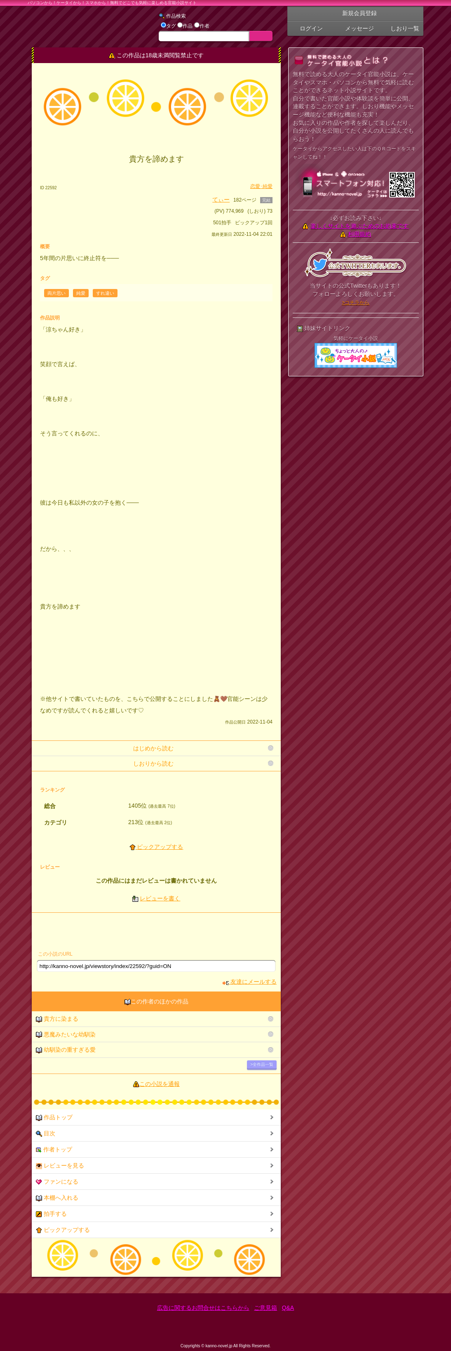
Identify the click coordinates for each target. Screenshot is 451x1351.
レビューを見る (60, 1165)
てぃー (221, 199)
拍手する (51, 1213)
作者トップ (54, 1149)
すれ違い (105, 293)
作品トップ (54, 1117)
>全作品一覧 (261, 1064)
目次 (45, 1133)
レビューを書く (160, 898)
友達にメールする (250, 981)
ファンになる (57, 1181)
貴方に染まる (57, 1018)
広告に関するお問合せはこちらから (203, 1307)
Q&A (288, 1307)
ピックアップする (156, 846)
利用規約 (359, 234)
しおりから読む (153, 763)
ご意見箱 (265, 1307)
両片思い (56, 293)
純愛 (80, 293)
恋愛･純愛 (261, 186)
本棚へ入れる (57, 1197)
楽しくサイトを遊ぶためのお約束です (359, 226)
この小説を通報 (159, 1084)
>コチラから (355, 302)
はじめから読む (153, 748)
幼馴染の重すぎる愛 (66, 1049)
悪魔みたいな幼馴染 (66, 1034)
